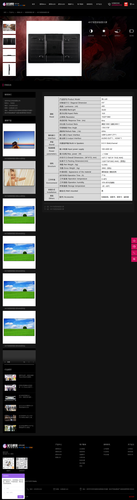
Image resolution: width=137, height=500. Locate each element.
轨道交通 (82, 460)
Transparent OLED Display (29, 481)
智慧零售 (82, 451)
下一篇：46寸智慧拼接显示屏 (54, 209)
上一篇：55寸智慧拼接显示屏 (54, 206)
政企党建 (82, 463)
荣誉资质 (130, 451)
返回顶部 (131, 496)
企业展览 (82, 449)
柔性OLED (61, 4)
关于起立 (99, 4)
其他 (81, 466)
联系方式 (130, 454)
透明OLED (52, 4)
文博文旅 (82, 457)
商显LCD (19, 12)
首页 (33, 4)
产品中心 (11, 12)
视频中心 (71, 4)
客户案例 (80, 4)
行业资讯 (106, 451)
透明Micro (43, 4)
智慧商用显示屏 (29, 12)
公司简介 (130, 449)
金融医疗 (82, 454)
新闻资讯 (89, 4)
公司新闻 (106, 449)
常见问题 (106, 454)
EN (133, 4)
